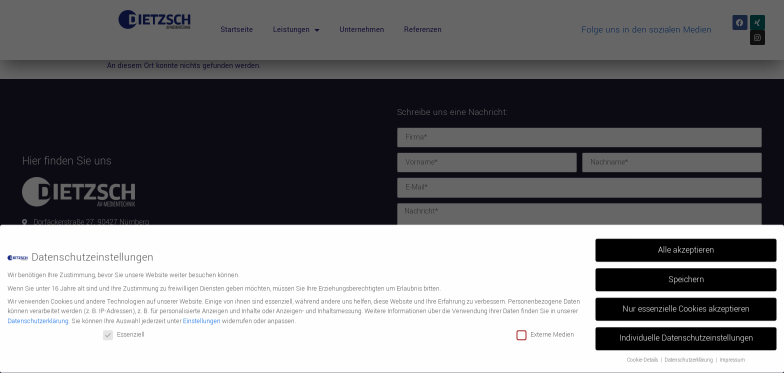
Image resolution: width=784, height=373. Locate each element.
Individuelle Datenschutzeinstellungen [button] (686, 333)
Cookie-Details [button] (643, 355)
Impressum (732, 355)
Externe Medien (545, 330)
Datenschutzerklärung (38, 316)
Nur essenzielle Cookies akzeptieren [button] (686, 304)
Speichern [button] (686, 274)
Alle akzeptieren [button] (686, 245)
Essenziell (123, 330)
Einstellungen (201, 316)
